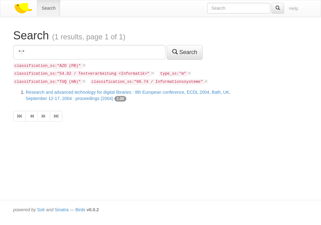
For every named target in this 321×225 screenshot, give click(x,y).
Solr (41, 209)
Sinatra (61, 209)
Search (48, 8)
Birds (80, 209)
